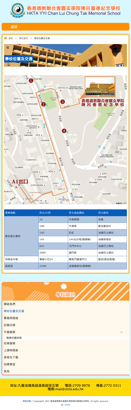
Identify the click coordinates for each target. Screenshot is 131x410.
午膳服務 (9, 332)
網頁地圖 (27, 401)
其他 (7, 371)
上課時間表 (11, 350)
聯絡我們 (9, 304)
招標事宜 (9, 364)
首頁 (10, 38)
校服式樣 (9, 325)
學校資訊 (23, 38)
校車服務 (9, 343)
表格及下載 (11, 357)
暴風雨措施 (11, 318)
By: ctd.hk (65, 405)
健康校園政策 (14, 337)
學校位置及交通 (14, 311)
